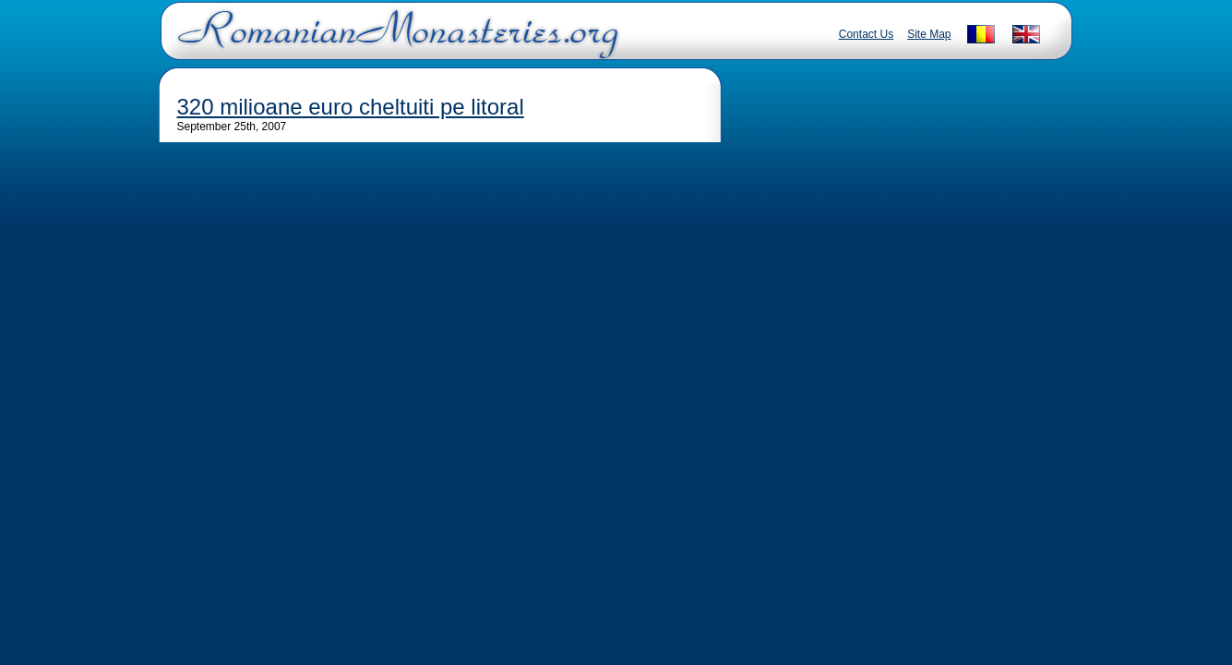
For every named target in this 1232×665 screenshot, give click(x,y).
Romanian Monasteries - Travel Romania (394, 41)
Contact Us (866, 34)
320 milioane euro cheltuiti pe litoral (350, 106)
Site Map (929, 34)
